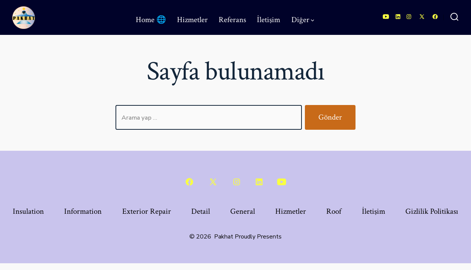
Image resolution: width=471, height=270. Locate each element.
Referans (232, 20)
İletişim (268, 20)
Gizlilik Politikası (431, 211)
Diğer (302, 20)
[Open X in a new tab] (422, 16)
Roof (333, 211)
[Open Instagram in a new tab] (409, 16)
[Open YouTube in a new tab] (386, 16)
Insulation (28, 211)
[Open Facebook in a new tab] (435, 16)
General (242, 211)
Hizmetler (192, 20)
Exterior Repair (146, 211)
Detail (200, 211)
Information (83, 211)
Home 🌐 (151, 20)
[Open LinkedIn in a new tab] (398, 16)
